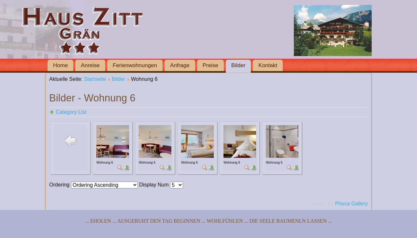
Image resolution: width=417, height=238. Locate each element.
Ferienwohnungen (135, 65)
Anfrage (180, 65)
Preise (210, 65)
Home (60, 65)
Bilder (238, 65)
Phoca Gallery (351, 203)
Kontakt (267, 65)
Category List (71, 112)
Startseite (95, 79)
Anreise (90, 65)
